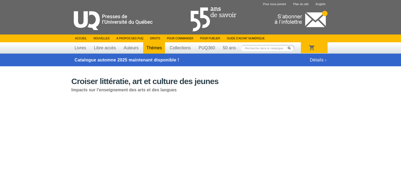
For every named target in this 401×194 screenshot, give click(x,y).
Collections (180, 48)
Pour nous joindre (274, 4)
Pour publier (210, 38)
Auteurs (131, 48)
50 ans (229, 48)
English (320, 4)
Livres (80, 48)
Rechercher (291, 48)
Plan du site (300, 4)
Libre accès (105, 48)
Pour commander (180, 38)
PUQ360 (207, 48)
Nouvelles (101, 38)
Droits (155, 38)
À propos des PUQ (129, 38)
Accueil (81, 38)
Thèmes (154, 48)
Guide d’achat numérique (246, 38)
